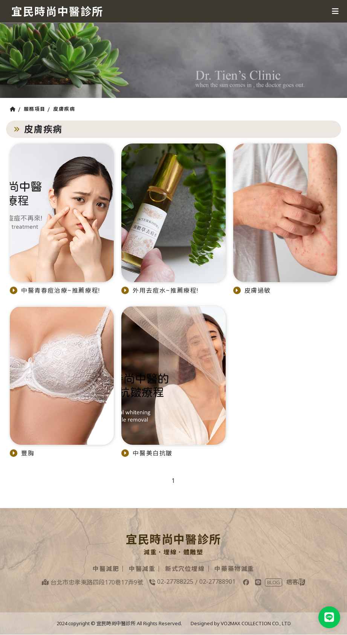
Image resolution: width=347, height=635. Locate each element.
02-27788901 (217, 581)
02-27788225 (175, 581)
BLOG (273, 582)
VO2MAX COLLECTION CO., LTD (256, 623)
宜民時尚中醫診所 (59, 11)
